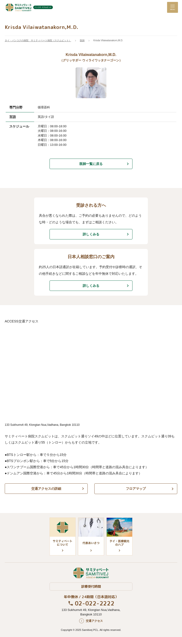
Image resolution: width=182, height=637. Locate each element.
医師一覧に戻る (91, 164)
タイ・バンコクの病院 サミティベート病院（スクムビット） (38, 40)
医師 (82, 40)
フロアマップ (136, 488)
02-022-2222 (94, 603)
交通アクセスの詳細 (46, 488)
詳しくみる (91, 234)
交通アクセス (94, 620)
